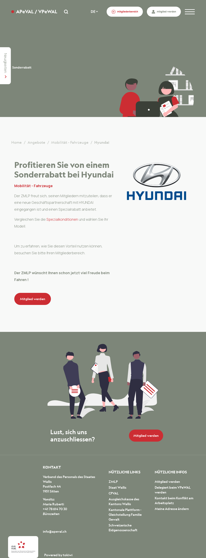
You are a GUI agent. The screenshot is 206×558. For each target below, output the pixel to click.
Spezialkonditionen (62, 219)
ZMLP (113, 482)
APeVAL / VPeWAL (36, 11)
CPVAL (114, 493)
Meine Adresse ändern (172, 509)
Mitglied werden (32, 299)
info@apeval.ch (55, 531)
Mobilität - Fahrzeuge (33, 185)
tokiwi (67, 555)
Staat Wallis (117, 487)
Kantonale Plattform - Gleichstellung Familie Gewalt (125, 514)
